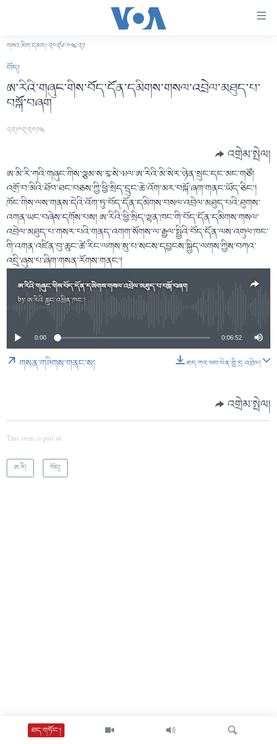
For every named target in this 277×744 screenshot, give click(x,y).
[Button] (242, 154)
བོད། (13, 68)
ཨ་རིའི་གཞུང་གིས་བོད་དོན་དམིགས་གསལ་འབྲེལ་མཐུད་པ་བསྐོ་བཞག (102, 286)
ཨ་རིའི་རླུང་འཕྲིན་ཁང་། (56, 300)
